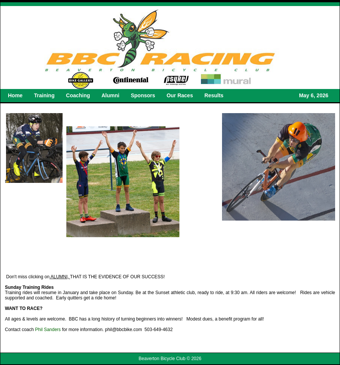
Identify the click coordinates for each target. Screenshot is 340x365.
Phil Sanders (48, 329)
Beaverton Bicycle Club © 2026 (170, 358)
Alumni (110, 95)
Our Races (180, 95)
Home (15, 95)
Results (214, 95)
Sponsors (143, 95)
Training (44, 95)
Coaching (78, 95)
